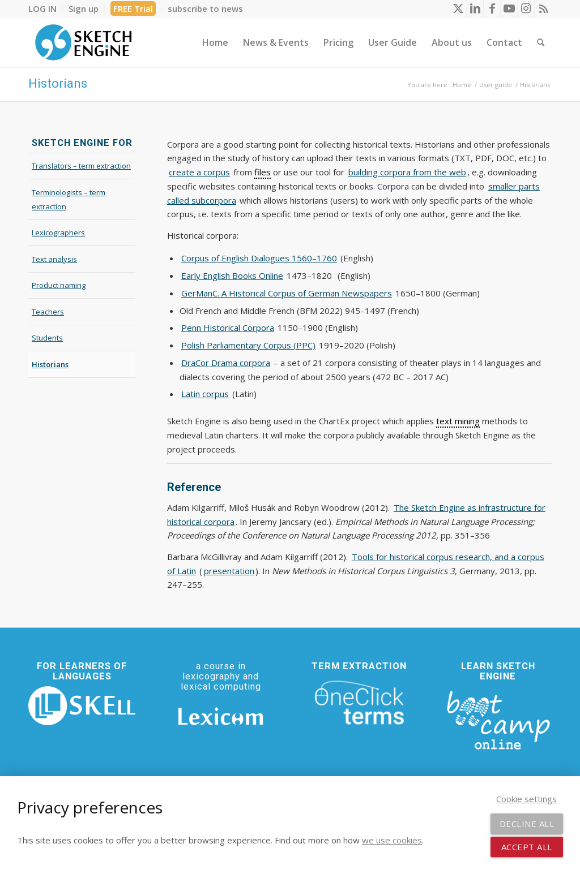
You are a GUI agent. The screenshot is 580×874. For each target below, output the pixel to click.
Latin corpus (205, 393)
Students (47, 338)
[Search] (541, 42)
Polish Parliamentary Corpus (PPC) (248, 345)
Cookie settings (526, 798)
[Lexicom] (220, 716)
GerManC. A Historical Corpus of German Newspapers (286, 293)
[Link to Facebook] (492, 8)
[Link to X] (458, 8)
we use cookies (392, 840)
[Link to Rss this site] (543, 8)
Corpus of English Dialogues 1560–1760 (259, 258)
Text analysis (54, 259)
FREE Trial (133, 8)
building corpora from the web (407, 172)
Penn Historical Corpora (227, 327)
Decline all (527, 823)
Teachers (48, 312)
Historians (57, 83)
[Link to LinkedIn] (475, 8)
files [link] (262, 172)
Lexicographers (58, 232)
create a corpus (199, 172)
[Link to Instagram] (526, 8)
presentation (229, 570)
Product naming (59, 285)
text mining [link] (458, 421)
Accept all (526, 847)
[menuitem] (45, 8)
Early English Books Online (232, 275)
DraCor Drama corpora (225, 362)
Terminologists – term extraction (68, 199)
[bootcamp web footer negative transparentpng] (498, 719)
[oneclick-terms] (359, 703)
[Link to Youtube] (509, 8)
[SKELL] (81, 705)
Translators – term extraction (81, 166)
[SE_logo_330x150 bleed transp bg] (83, 42)
